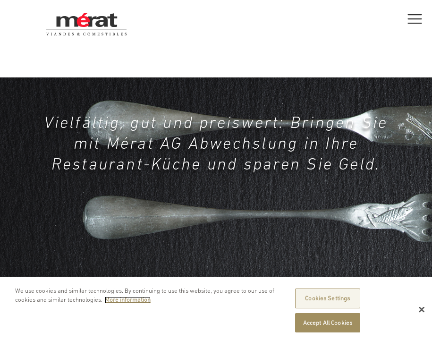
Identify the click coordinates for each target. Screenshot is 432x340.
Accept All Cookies (327, 325)
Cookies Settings (327, 301)
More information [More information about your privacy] (128, 302)
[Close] (421, 312)
